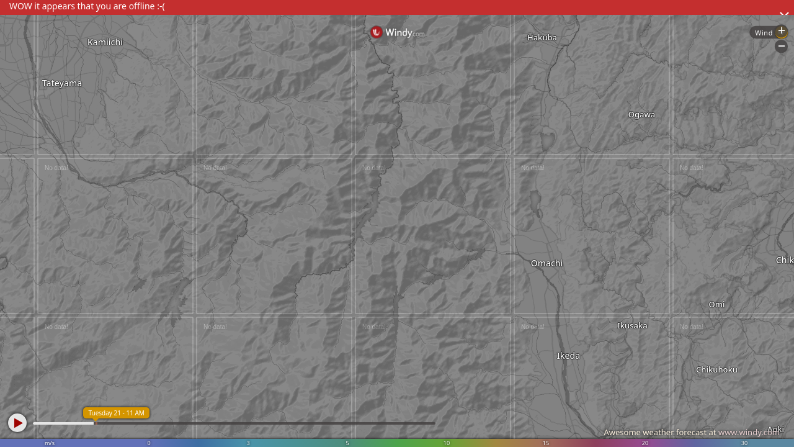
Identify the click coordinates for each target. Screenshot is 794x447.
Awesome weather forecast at (692, 432)
